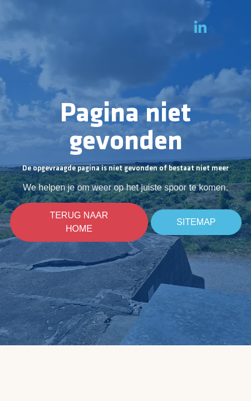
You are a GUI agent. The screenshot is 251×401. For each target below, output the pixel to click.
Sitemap (195, 222)
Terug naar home (79, 222)
